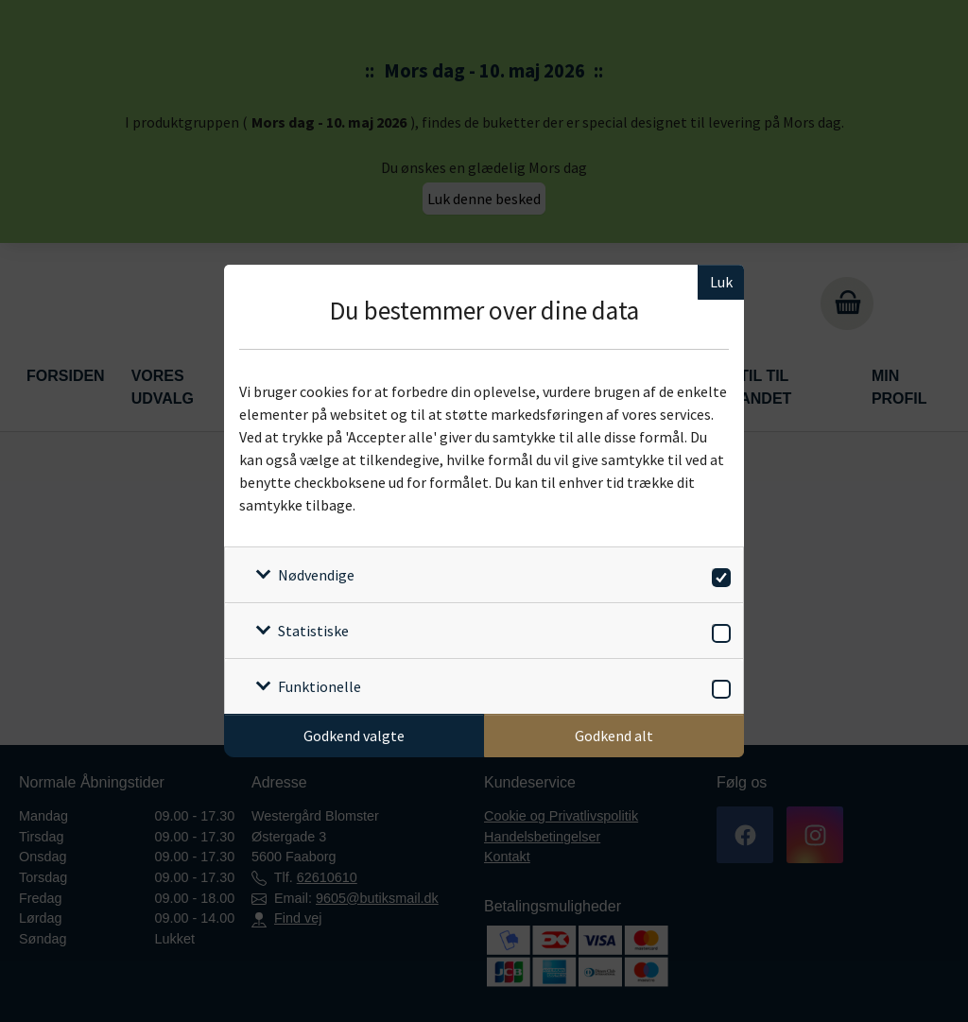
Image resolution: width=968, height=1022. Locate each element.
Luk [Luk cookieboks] (721, 281)
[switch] (718, 574)
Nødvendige (316, 574)
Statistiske (313, 630)
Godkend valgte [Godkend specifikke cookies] (354, 735)
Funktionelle (319, 686)
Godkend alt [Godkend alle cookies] (614, 735)
